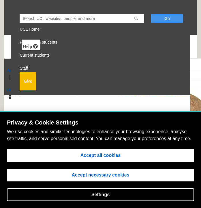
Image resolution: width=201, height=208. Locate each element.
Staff (24, 68)
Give (28, 81)
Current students (35, 55)
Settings (100, 194)
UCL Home (30, 29)
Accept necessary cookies (100, 174)
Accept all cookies (100, 155)
